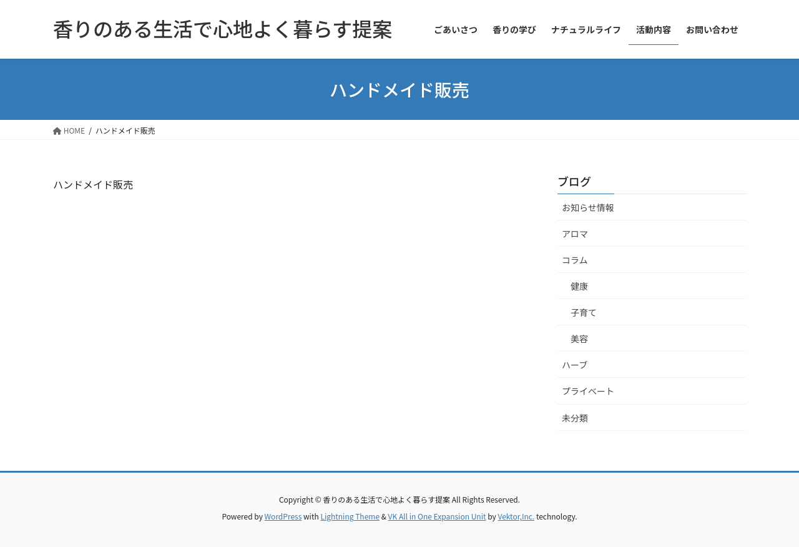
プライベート (588, 391)
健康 (579, 286)
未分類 (575, 417)
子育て (584, 312)
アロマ (575, 233)
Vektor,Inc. (516, 516)
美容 (579, 338)
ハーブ (574, 364)
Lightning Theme (350, 516)
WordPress (283, 516)
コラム (575, 260)
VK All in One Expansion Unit (437, 516)
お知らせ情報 (588, 207)
